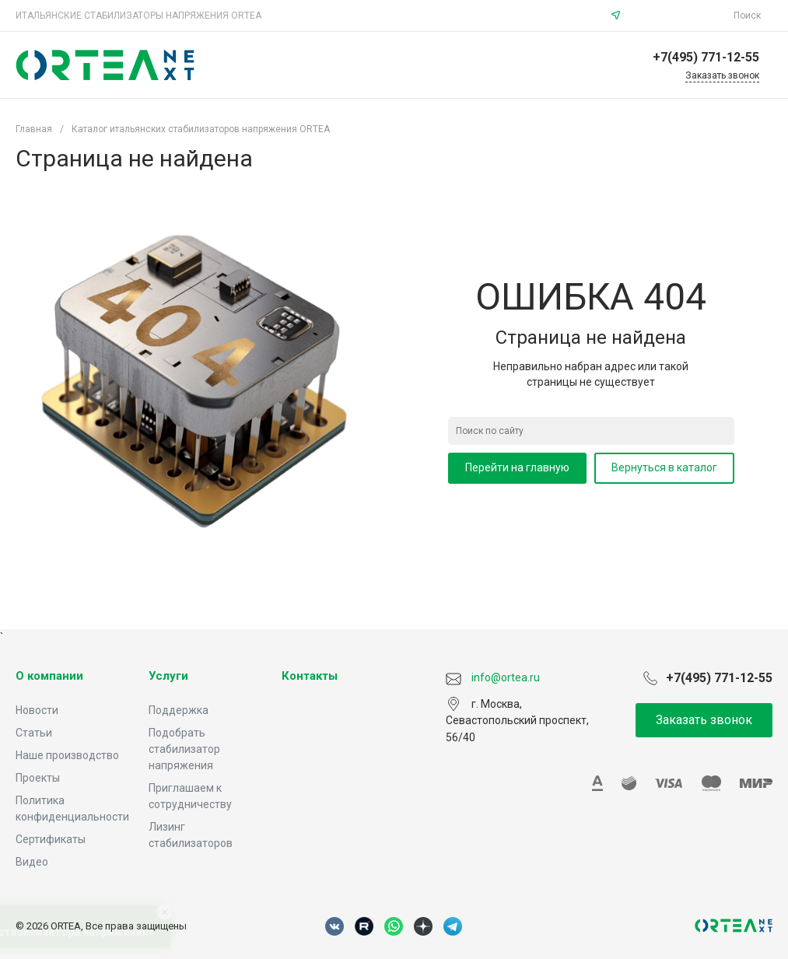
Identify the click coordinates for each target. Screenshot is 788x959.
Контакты (310, 676)
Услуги (168, 676)
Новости (37, 710)
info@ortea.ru (679, 16)
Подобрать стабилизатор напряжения (184, 749)
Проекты (38, 778)
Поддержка (178, 710)
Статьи (34, 732)
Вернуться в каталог (664, 467)
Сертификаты (51, 839)
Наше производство (67, 755)
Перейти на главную (517, 467)
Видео (32, 862)
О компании (49, 676)
